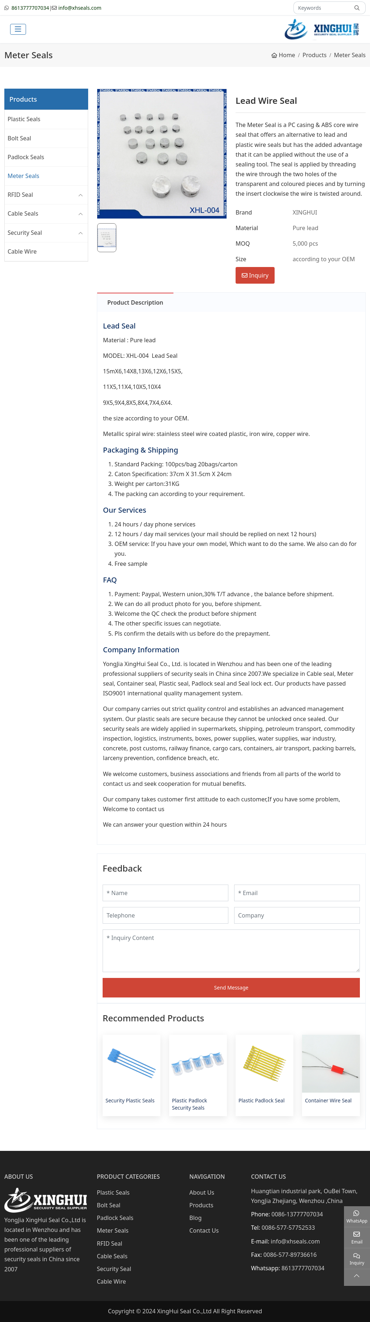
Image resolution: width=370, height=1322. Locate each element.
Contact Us (204, 1230)
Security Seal (25, 233)
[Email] (297, 893)
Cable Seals (23, 213)
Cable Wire (22, 251)
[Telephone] (165, 915)
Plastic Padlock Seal (261, 1100)
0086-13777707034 (297, 1214)
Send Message (231, 987)
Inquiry (255, 275)
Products (201, 1205)
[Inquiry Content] (231, 950)
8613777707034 (30, 7)
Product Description (135, 302)
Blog (195, 1218)
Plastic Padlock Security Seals (189, 1104)
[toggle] (18, 29)
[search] (358, 7)
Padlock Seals (26, 157)
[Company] (297, 915)
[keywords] (321, 7)
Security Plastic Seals (130, 1100)
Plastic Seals (24, 119)
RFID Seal (20, 195)
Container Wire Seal (328, 1100)
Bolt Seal (19, 138)
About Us (201, 1192)
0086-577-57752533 (288, 1228)
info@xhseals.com (79, 7)
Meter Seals (23, 176)
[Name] (165, 893)
